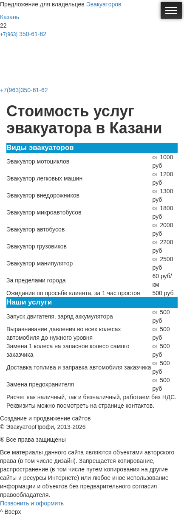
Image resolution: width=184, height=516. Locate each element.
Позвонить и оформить (32, 503)
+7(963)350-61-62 (24, 90)
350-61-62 (23, 34)
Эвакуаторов (104, 4)
